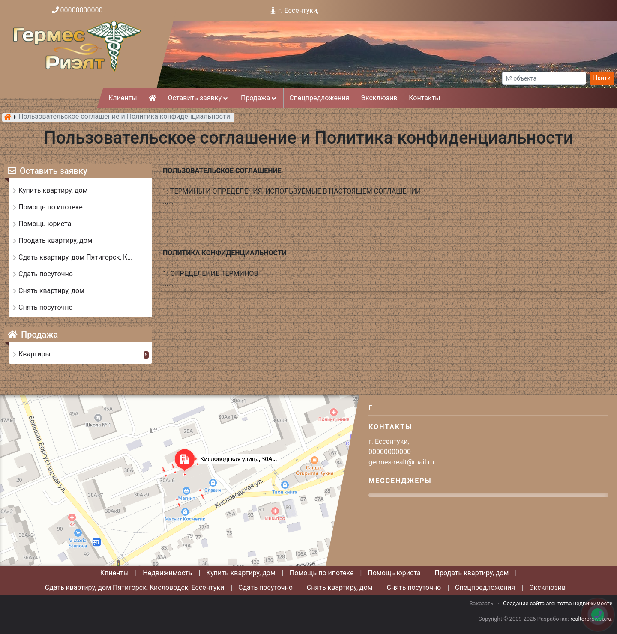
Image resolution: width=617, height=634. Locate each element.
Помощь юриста (394, 573)
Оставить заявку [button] (198, 98)
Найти (602, 78)
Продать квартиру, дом (472, 573)
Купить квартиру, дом (241, 573)
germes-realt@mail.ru (401, 462)
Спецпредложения (319, 98)
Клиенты (122, 98)
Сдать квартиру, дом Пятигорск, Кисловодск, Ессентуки (134, 587)
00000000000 (81, 10)
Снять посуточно (414, 587)
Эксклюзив (379, 98)
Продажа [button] (259, 98)
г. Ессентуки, (298, 10)
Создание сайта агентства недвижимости (558, 603)
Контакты (424, 98)
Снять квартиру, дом (340, 587)
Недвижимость (167, 573)
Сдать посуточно (265, 587)
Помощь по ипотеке (322, 573)
